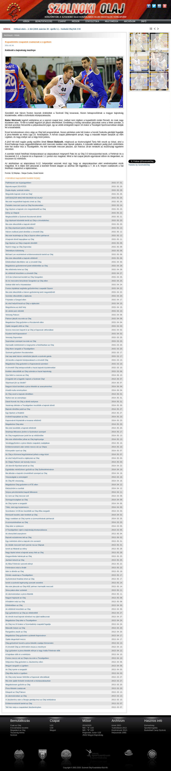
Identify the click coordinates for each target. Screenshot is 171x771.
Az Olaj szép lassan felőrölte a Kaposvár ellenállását (27, 677)
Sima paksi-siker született (16, 590)
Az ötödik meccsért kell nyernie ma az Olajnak (24, 545)
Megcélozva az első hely (15, 307)
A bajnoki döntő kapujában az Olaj (19, 239)
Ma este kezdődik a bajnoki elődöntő (20, 428)
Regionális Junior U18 (91, 733)
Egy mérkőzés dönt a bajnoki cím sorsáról (23, 541)
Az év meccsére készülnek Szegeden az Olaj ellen (26, 281)
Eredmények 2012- (120, 730)
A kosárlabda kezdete (19, 728)
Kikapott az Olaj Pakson (15, 692)
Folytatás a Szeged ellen (15, 300)
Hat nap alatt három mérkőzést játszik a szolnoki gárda (28, 356)
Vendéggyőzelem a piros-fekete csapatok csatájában (27, 443)
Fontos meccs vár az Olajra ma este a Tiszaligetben (27, 658)
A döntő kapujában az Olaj (16, 417)
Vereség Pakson (12, 315)
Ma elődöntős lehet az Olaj (16, 269)
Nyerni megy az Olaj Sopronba (18, 247)
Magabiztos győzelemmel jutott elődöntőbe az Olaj (26, 266)
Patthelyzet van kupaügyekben (18, 183)
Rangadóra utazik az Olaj (16, 632)
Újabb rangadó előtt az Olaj (16, 326)
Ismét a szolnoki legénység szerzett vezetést (24, 583)
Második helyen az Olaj (15, 628)
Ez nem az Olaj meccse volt (17, 496)
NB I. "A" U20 (88, 728)
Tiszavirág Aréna (17, 733)
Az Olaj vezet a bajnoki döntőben (19, 394)
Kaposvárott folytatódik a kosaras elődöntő (23, 420)
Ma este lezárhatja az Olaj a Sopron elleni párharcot (27, 235)
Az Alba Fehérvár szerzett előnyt (19, 564)
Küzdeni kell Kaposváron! (16, 334)
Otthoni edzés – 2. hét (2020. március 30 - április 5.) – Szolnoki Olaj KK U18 (47, 29)
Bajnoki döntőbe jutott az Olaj (17, 409)
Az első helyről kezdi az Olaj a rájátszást (22, 303)
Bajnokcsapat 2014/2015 (15, 186)
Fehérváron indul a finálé (15, 568)
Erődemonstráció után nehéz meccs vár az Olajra (26, 447)
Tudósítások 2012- (119, 728)
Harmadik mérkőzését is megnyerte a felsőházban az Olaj (29, 345)
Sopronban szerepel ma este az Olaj (20, 341)
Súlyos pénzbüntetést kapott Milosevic (21, 492)
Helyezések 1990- (119, 733)
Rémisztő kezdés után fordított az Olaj (21, 515)
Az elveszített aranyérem (15, 534)
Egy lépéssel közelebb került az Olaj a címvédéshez (27, 220)
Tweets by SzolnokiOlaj (139, 165)
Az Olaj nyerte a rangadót (16, 503)
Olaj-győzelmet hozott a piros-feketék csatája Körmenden (29, 643)
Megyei (53, 730)
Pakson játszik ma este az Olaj (18, 318)
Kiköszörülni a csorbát (14, 488)
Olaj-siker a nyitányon (14, 526)
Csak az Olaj (15, 725)
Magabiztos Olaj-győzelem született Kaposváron (25, 635)
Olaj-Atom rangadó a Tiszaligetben (20, 349)
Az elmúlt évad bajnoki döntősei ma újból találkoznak (27, 617)
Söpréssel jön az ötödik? (15, 383)
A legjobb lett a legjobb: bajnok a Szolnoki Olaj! (25, 379)
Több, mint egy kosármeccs (17, 507)
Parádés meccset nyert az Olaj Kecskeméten (24, 205)
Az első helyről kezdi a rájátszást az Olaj (22, 458)
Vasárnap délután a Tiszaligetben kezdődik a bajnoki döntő (30, 405)
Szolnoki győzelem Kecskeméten (19, 352)
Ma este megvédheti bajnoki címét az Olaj (23, 202)
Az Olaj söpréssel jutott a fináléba (19, 228)
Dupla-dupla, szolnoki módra (17, 190)
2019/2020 (86, 725)
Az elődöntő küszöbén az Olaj (18, 609)
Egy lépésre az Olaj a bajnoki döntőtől (21, 243)
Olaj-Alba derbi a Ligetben (16, 673)
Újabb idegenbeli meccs (15, 639)
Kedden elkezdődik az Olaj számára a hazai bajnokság (28, 371)
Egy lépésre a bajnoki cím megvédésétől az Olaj (25, 209)
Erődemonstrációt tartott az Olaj (18, 703)
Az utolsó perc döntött (14, 311)
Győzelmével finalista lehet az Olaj (19, 579)
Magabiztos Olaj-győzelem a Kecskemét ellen (24, 322)
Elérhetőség (149, 725)
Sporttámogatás (151, 728)
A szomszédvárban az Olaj (16, 522)
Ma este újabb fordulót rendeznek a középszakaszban (28, 681)
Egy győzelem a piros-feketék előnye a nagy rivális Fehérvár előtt (32, 651)
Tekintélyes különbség (14, 251)
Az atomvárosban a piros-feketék (19, 594)
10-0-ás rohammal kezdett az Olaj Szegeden (24, 277)
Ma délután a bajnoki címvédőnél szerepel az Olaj (26, 473)
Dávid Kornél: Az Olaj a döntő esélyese (21, 402)
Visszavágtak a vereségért (16, 477)
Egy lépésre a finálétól (14, 413)
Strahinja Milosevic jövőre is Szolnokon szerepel (25, 432)
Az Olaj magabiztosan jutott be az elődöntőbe (24, 435)
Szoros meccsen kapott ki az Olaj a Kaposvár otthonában (29, 330)
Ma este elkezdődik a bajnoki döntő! (20, 224)
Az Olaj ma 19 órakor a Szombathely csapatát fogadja (28, 624)
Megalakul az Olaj (17, 730)
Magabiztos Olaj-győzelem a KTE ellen (21, 485)
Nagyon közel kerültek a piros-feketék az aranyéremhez (28, 386)
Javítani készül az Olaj (14, 560)
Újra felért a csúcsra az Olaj (17, 375)
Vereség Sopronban (13, 337)
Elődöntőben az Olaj (13, 605)
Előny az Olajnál (12, 213)
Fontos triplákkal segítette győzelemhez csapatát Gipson (29, 288)
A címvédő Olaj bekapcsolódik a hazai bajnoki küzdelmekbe (30, 368)
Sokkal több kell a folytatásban (18, 285)
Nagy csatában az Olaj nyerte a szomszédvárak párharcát (29, 518)
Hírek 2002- (116, 725)
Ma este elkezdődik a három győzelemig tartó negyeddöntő (30, 292)
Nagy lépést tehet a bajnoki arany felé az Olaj (24, 552)
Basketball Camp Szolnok (155, 730)
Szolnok (13, 735)
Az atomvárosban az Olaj (16, 696)
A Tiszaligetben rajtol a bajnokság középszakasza (26, 530)
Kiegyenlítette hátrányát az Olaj (18, 556)
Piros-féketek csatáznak (15, 688)
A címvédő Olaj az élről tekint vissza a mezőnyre (25, 647)
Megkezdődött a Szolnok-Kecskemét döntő (23, 217)
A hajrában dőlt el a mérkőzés (17, 654)
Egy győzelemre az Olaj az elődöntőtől (21, 613)
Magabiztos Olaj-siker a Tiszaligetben (21, 620)
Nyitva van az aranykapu (15, 398)
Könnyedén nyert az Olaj (15, 451)
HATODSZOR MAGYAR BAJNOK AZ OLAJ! (23, 198)
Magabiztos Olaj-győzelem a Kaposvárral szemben (26, 364)
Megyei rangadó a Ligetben (16, 666)
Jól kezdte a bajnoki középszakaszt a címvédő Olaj (26, 360)
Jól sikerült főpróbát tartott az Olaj (19, 466)
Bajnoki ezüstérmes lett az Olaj (18, 537)
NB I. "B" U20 (88, 730)
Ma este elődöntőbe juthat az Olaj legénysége (24, 439)
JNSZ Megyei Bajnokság (92, 735)
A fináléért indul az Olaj (15, 602)
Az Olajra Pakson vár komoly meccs (20, 462)
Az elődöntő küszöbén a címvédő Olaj (21, 273)
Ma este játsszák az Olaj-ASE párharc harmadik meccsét (29, 586)
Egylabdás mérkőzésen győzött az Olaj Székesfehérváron (29, 469)
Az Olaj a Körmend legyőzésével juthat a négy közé (27, 454)
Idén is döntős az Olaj (14, 571)
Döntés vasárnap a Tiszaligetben (19, 575)
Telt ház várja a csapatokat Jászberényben (23, 707)
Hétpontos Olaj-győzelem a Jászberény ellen (24, 662)
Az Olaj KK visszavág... (15, 481)
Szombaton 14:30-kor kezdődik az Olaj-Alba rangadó (27, 511)
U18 (51, 728)
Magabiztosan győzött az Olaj (17, 685)
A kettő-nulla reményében (16, 390)
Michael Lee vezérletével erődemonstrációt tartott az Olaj (29, 254)
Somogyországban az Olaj (16, 500)
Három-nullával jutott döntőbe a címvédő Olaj (24, 232)
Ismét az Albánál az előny (16, 549)
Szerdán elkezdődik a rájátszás (18, 296)
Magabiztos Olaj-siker (14, 424)
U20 (51, 725)
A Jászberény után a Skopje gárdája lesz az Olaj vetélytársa (30, 700)
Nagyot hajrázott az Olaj (15, 598)
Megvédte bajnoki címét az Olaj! (18, 194)
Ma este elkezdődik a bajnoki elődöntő (21, 258)
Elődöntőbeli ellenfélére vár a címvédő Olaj (23, 262)
